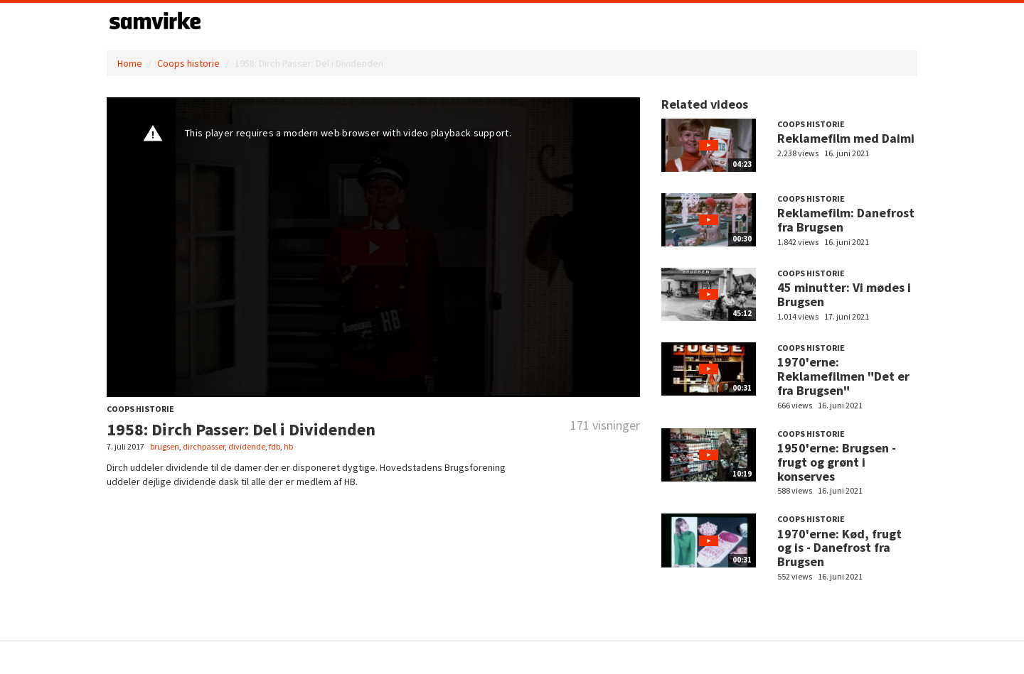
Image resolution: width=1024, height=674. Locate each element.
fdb (274, 446)
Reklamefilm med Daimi (845, 138)
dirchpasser (204, 446)
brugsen (164, 446)
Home (129, 63)
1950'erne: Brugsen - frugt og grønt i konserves (836, 462)
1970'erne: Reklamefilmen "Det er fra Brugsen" (843, 376)
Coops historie (188, 63)
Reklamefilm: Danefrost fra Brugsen (845, 220)
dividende (246, 446)
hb (288, 446)
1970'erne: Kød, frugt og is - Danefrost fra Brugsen (839, 548)
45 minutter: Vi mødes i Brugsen (844, 294)
